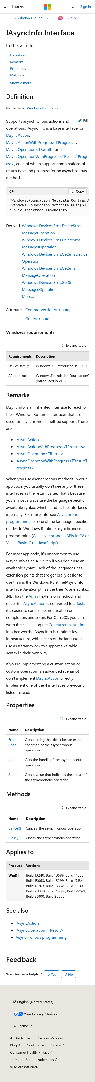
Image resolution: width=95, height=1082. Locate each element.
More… (28, 296)
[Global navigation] (5, 6)
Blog (13, 1045)
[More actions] (84, 18)
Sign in (85, 6)
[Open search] (73, 6)
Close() (13, 837)
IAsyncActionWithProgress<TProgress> (41, 142)
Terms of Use (20, 1059)
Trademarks (45, 1059)
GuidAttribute (37, 318)
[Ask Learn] (61, 18)
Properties (18, 68)
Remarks (16, 61)
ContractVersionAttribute (47, 309)
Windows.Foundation (32, 17)
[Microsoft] (47, 7)
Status (13, 774)
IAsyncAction (17, 135)
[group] (47, 205)
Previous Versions (50, 1037)
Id (9, 759)
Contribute (35, 1045)
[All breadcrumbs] (10, 18)
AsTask (34, 596)
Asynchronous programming (41, 937)
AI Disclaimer (20, 1037)
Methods (17, 75)
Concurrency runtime (67, 624)
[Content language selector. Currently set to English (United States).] (33, 1002)
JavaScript (47, 542)
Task (80, 603)
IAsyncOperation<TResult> (30, 149)
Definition (17, 55)
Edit (83, 120)
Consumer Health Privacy (29, 1052)
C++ (33, 542)
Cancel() (14, 828)
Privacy (55, 1045)
